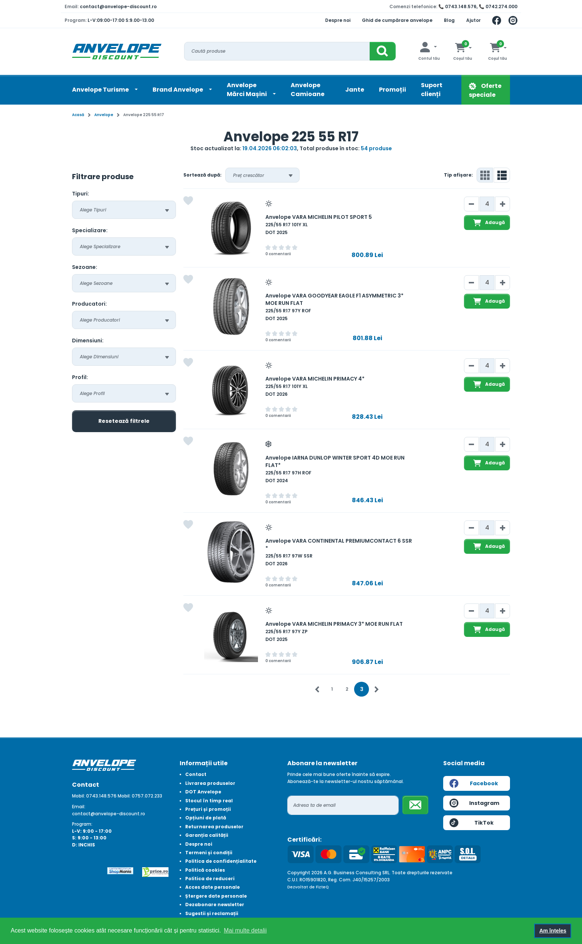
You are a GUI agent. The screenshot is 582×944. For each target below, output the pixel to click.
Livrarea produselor (210, 783)
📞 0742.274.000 (498, 6)
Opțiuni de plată (205, 818)
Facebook (473, 783)
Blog (449, 20)
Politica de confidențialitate (220, 861)
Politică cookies (205, 870)
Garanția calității (206, 835)
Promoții (392, 89)
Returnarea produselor (214, 826)
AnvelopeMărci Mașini (247, 89)
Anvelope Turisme (101, 89)
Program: (82, 824)
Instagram (474, 803)
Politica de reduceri (210, 878)
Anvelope (103, 115)
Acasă (78, 115)
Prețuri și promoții (208, 809)
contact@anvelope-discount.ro (118, 6)
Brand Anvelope (178, 89)
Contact (195, 774)
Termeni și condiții (208, 852)
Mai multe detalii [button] (245, 930)
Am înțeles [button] (552, 931)
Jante (354, 89)
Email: (78, 806)
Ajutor (473, 20)
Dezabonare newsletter (214, 904)
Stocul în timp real (209, 800)
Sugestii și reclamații (211, 913)
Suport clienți (431, 89)
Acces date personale (212, 887)
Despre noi (337, 20)
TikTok (471, 822)
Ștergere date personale (216, 896)
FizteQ (322, 887)
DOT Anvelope (203, 792)
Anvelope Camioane (307, 89)
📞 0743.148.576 (457, 6)
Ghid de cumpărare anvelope (397, 20)
